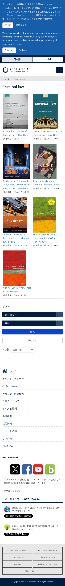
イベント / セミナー (13, 378)
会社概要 (7, 416)
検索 (32, 331)
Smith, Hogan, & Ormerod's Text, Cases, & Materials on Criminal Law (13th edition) (16, 184)
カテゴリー (11, 314)
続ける (7, 25)
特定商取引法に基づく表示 (47, 564)
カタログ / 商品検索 (13, 393)
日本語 (17, 59)
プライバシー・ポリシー (17, 550)
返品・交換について (32, 571)
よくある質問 (9, 408)
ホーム (6, 79)
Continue (9, 50)
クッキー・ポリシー (17, 557)
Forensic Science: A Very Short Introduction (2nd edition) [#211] (45, 238)
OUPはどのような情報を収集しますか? (49, 550)
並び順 (5, 349)
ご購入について (10, 401)
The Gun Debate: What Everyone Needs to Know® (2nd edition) (16, 238)
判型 (7, 323)
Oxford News (9, 386)
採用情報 (7, 423)
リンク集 (7, 438)
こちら (13, 490)
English (48, 59)
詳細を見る (21, 25)
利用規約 (17, 564)
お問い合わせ (9, 446)
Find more (23, 50)
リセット (32, 340)
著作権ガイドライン (48, 557)
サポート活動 (9, 431)
